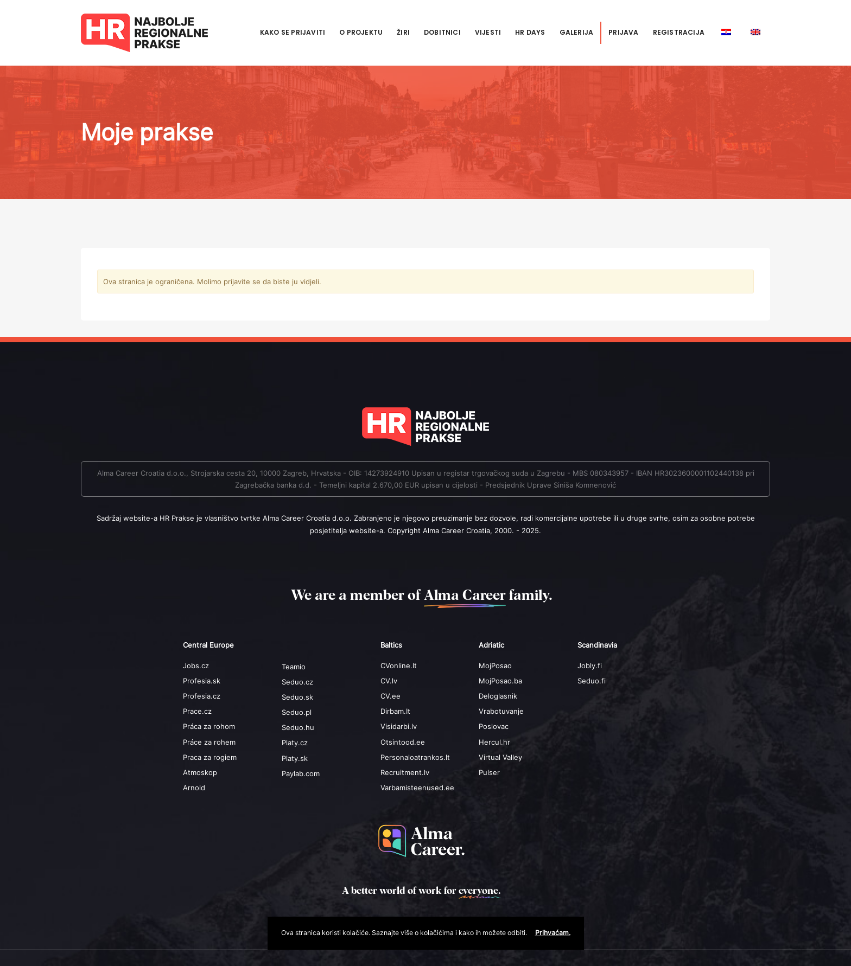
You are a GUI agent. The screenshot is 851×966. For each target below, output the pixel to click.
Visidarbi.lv (398, 726)
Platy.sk (295, 758)
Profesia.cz (201, 696)
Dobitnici (442, 32)
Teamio (294, 666)
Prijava (623, 32)
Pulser (489, 772)
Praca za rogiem (210, 757)
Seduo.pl (297, 712)
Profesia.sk (201, 680)
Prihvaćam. (552, 933)
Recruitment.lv (404, 772)
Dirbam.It (395, 711)
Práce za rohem (209, 742)
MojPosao (495, 665)
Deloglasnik (498, 696)
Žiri (403, 32)
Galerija (577, 32)
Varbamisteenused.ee (417, 787)
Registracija (678, 32)
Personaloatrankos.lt (415, 757)
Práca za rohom (209, 726)
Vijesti (488, 32)
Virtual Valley (500, 757)
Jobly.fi (589, 665)
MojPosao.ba (500, 680)
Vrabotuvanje (501, 711)
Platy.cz (295, 742)
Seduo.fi (591, 680)
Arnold (194, 787)
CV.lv (388, 680)
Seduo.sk (297, 697)
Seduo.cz (297, 681)
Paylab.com (301, 773)
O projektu (361, 32)
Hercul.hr (494, 742)
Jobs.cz (196, 665)
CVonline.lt (398, 665)
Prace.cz (197, 711)
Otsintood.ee (402, 742)
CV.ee (390, 696)
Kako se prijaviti (292, 32)
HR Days (530, 32)
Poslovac (494, 726)
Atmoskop (200, 772)
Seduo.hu (298, 727)
